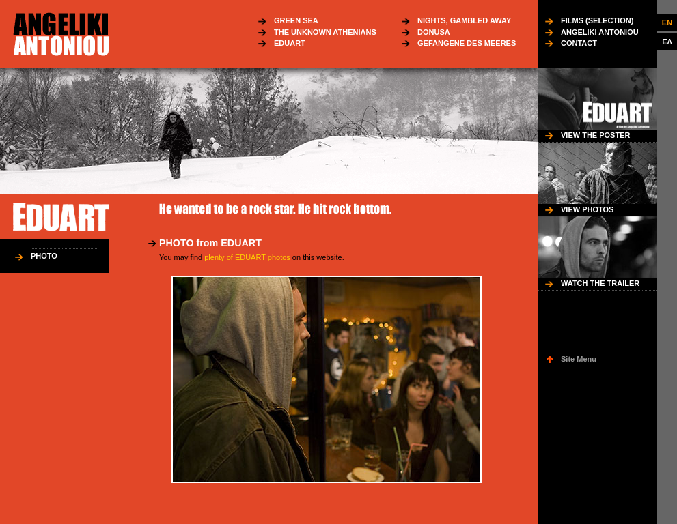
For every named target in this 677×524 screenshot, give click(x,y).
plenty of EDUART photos (247, 257)
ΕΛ (667, 42)
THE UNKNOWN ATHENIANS (325, 32)
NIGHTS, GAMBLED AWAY (464, 20)
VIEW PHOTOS (587, 209)
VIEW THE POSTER (595, 135)
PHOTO (44, 256)
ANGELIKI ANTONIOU (600, 32)
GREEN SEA (296, 20)
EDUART (289, 43)
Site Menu (578, 359)
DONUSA (433, 32)
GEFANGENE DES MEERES (466, 43)
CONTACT (579, 43)
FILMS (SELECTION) (597, 20)
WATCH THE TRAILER (600, 283)
